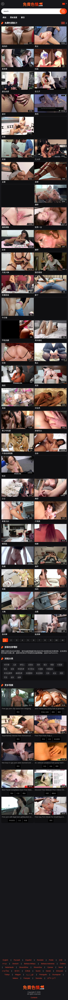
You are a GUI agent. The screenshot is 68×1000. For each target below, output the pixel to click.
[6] (33, 640)
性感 (25, 820)
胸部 (59, 712)
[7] (39, 640)
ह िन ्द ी (51, 978)
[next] (62, 640)
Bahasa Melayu (30, 964)
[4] (22, 640)
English (5, 960)
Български (56, 974)
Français (27, 978)
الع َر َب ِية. (30, 974)
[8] (45, 640)
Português (43, 974)
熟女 (12, 793)
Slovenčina (38, 967)
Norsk (61, 967)
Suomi (38, 971)
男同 (18, 712)
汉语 (60, 960)
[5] (28, 640)
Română (40, 960)
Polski (51, 960)
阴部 (57, 766)
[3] (16, 640)
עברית (4, 964)
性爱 (47, 793)
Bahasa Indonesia (47, 964)
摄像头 (54, 793)
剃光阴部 (57, 739)
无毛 (43, 739)
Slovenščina (23, 967)
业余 (50, 766)
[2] (11, 640)
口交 (49, 739)
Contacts (34, 997)
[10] (56, 640)
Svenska (39, 978)
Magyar (18, 974)
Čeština (63, 964)
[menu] (2, 3)
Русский (17, 960)
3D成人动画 (45, 712)
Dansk (48, 971)
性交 (44, 766)
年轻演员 (12, 820)
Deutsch (15, 964)
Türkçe (7, 974)
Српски (50, 967)
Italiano (15, 978)
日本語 (27, 971)
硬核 (24, 793)
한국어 (17, 971)
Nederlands (9, 967)
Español (29, 960)
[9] (50, 640)
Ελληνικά (59, 971)
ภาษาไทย (5, 971)
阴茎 (53, 712)
